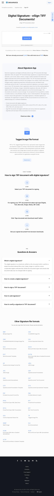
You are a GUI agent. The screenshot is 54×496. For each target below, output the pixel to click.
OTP (4, 385)
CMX (4, 339)
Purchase (27, 475)
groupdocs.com (24, 27)
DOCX (30, 347)
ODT (29, 378)
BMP (4, 332)
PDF (4, 393)
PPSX (4, 400)
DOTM (30, 354)
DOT (4, 354)
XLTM (4, 439)
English (40, 492)
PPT (29, 400)
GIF (4, 363)
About (27, 483)
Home (27, 466)
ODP (29, 370)
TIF (29, 415)
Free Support (27, 472)
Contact (32, 492)
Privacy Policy (45, 50)
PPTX (4, 408)
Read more (27, 160)
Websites (27, 480)
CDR (29, 332)
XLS (29, 423)
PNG (29, 393)
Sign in (49, 2)
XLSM (4, 430)
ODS (4, 378)
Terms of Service (36, 50)
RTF (29, 408)
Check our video (25, 116)
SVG (4, 415)
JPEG (29, 363)
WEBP (4, 423)
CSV (29, 339)
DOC (4, 347)
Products (27, 469)
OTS (29, 385)
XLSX (29, 430)
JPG (4, 370)
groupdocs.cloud (33, 27)
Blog (27, 477)
